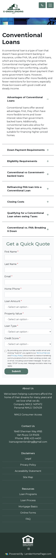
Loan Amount (13, 301)
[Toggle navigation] (50, 5)
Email (8, 276)
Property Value (14, 313)
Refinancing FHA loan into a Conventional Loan (28, 189)
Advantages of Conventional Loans (28, 99)
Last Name (11, 264)
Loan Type (11, 326)
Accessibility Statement (28, 471)
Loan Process (28, 500)
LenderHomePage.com (37, 554)
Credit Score (12, 338)
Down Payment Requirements (28, 150)
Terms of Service (43, 353)
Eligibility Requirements (28, 161)
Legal (28, 458)
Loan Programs (28, 494)
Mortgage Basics (28, 506)
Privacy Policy (17, 355)
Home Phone (12, 288)
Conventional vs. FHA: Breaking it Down (28, 229)
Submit (16, 371)
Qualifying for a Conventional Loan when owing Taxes (28, 215)
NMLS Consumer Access (28, 414)
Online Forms (28, 512)
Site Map (28, 477)
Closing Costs (28, 201)
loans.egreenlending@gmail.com (28, 441)
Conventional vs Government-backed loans (28, 174)
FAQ (28, 519)
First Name (11, 251)
